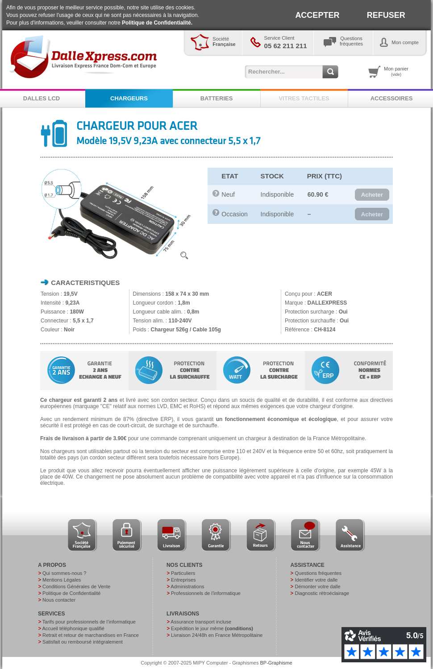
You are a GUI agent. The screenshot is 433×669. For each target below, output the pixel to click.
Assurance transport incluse (201, 621)
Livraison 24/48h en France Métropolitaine (216, 635)
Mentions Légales (61, 579)
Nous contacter (58, 600)
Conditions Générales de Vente (76, 586)
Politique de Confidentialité (71, 593)
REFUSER (386, 15)
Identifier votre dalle (316, 579)
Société (223, 41)
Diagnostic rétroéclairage (322, 593)
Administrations (187, 586)
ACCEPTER (317, 15)
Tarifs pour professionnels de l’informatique (89, 621)
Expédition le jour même (212, 628)
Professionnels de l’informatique (206, 593)
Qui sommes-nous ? (64, 573)
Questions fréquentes (318, 573)
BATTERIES (216, 98)
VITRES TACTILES (304, 98)
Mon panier (396, 71)
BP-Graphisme (276, 662)
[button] (372, 195)
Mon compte (405, 42)
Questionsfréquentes (351, 41)
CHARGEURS (129, 98)
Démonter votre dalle (317, 586)
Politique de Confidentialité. (157, 23)
